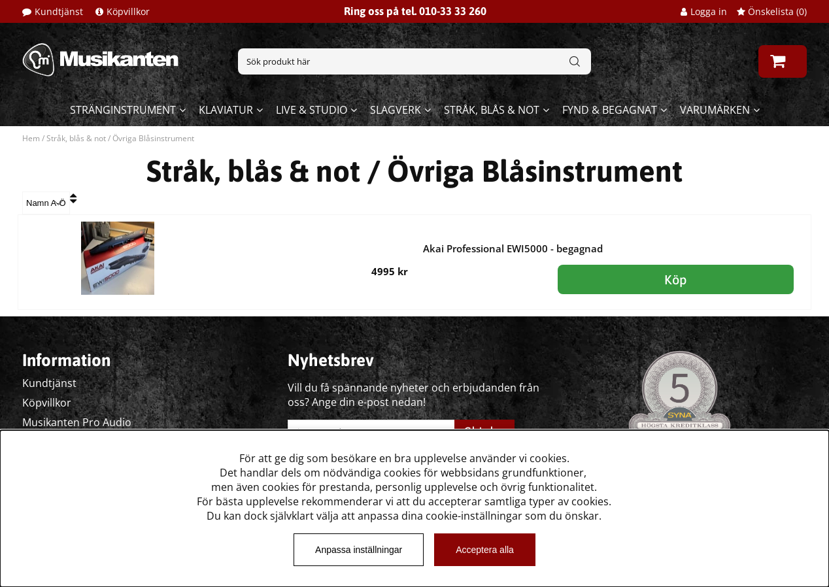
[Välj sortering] (46, 203)
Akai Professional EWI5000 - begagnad (513, 248)
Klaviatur (226, 110)
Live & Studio (311, 110)
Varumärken (715, 110)
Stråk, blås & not (491, 110)
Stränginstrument (123, 110)
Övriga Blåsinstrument (153, 138)
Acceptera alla (485, 550)
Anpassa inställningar (358, 550)
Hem (31, 138)
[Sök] (414, 61)
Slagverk (395, 110)
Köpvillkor (128, 11)
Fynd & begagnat (609, 110)
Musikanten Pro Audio (76, 422)
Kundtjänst (59, 11)
